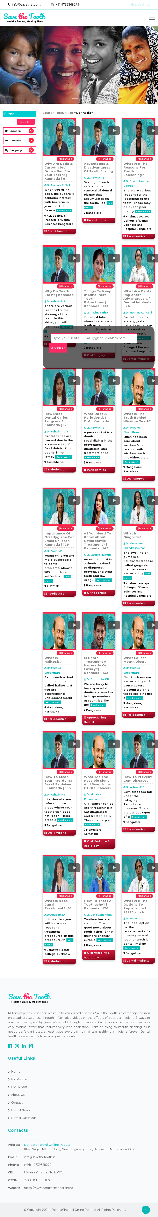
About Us (16, 1095)
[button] (12, 59)
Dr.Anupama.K (54, 914)
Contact (15, 1102)
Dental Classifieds (22, 1118)
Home (14, 1071)
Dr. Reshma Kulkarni (137, 312)
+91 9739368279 (67, 4)
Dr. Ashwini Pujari (57, 431)
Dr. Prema (130, 918)
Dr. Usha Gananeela (98, 914)
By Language (13, 150)
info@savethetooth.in (27, 4)
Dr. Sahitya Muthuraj (98, 554)
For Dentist (17, 1087)
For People (17, 1079)
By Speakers (13, 130)
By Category (13, 140)
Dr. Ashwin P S (94, 177)
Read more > (64, 210)
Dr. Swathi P (53, 551)
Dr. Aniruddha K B (96, 679)
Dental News (19, 1110)
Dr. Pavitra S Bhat (96, 312)
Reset (25, 121)
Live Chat (140, 4)
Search (58, 347)
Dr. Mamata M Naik (57, 185)
